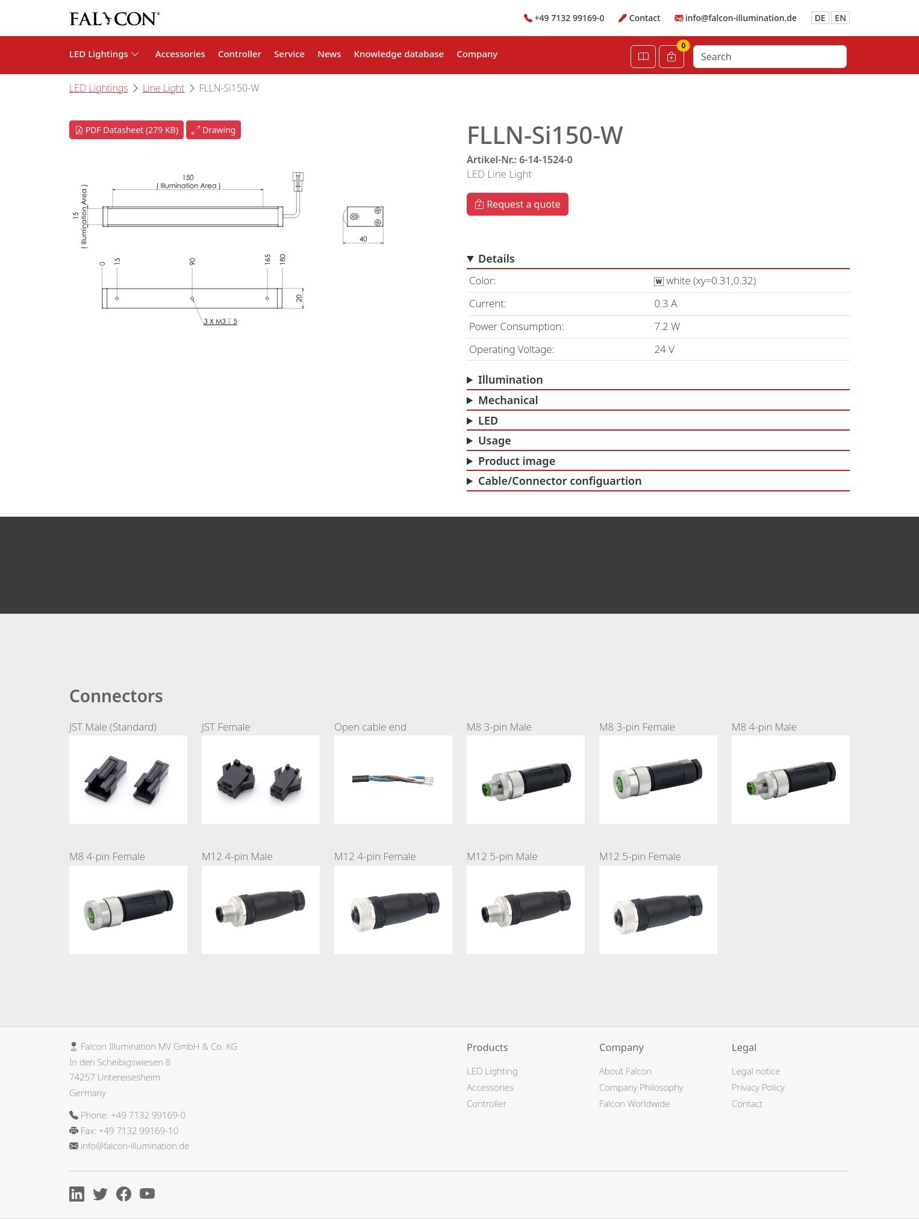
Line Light (163, 88)
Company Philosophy (641, 1087)
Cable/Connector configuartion (560, 480)
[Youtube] (150, 1196)
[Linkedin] (79, 1196)
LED (488, 420)
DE (820, 17)
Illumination (510, 379)
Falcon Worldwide (634, 1103)
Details (496, 258)
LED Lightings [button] (104, 54)
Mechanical (508, 400)
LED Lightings (98, 88)
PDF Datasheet (126, 130)
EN (840, 17)
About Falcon (625, 1071)
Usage (494, 440)
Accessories (180, 54)
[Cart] (671, 56)
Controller (239, 54)
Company (476, 54)
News (329, 54)
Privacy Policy (758, 1087)
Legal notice (756, 1071)
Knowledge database (399, 54)
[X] (103, 1196)
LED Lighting (492, 1071)
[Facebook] (126, 1196)
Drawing (213, 130)
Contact (645, 17)
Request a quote (518, 204)
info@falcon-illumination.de (741, 17)
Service (289, 54)
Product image (516, 461)
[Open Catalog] (643, 56)
